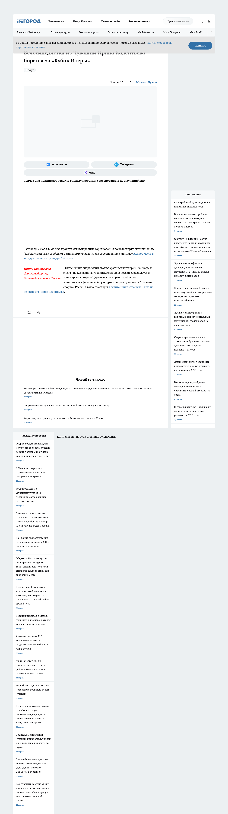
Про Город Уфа (101, 690)
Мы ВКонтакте (146, 32)
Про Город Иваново (130, 686)
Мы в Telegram (171, 32)
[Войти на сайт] (209, 21)
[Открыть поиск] (201, 21)
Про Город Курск (47, 690)
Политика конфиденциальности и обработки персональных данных (43, 768)
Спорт (30, 70)
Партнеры (97, 717)
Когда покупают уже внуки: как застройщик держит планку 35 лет (90, 420)
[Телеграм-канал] (124, 164)
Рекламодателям (140, 21)
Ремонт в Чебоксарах (29, 32)
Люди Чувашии (82, 21)
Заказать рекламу (118, 32)
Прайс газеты (19, 717)
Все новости (56, 21)
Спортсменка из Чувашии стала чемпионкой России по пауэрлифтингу (90, 408)
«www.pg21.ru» (34, 724)
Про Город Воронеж (103, 686)
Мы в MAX (196, 32)
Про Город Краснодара (77, 697)
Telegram (16, 709)
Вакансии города (89, 32)
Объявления (18, 713)
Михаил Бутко (146, 82)
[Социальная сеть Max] (90, 172)
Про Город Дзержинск (22, 697)
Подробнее (96, 763)
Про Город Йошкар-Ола (77, 686)
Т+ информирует (60, 32)
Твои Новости (46, 686)
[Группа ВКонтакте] (56, 164)
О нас (55, 709)
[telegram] (39, 312)
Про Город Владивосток (50, 697)
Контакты (97, 709)
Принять (200, 45)
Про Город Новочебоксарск (25, 686)
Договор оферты (60, 713)
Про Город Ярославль (22, 690)
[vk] (28, 312)
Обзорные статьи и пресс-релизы (108, 713)
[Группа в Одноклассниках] (159, 691)
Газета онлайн (110, 21)
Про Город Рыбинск (75, 690)
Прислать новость (178, 21)
